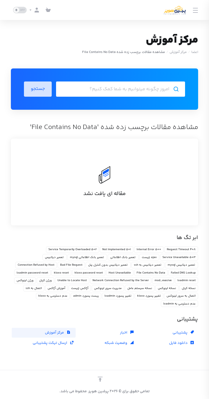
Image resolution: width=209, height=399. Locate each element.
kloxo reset (61, 273)
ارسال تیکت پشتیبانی (53, 343)
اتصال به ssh (34, 288)
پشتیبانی (183, 333)
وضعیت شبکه (119, 343)
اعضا (194, 52)
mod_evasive (163, 280)
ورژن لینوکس (25, 280)
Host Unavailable (120, 273)
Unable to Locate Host (72, 280)
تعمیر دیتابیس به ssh (148, 265)
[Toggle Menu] (195, 10)
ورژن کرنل (45, 280)
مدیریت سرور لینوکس (108, 288)
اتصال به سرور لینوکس (181, 296)
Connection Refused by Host (36, 265)
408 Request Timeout (181, 249)
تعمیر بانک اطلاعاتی (123, 257)
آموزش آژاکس (56, 288)
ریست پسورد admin (86, 296)
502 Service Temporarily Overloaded (72, 249)
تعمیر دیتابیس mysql (182, 265)
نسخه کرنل (189, 288)
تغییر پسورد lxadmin (117, 296)
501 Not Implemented (116, 249)
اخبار (127, 333)
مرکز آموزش (178, 52)
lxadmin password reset (32, 273)
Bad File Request (71, 265)
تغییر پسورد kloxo (149, 296)
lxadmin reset (186, 280)
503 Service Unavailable (179, 257)
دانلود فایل (181, 343)
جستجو (38, 89)
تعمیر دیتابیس (54, 257)
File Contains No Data (151, 273)
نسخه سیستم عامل (139, 288)
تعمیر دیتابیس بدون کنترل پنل (108, 265)
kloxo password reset (89, 273)
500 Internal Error (149, 249)
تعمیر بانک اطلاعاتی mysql (87, 257)
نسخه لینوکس (167, 288)
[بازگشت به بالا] (100, 379)
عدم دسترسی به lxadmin (179, 303)
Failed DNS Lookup (183, 273)
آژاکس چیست (79, 288)
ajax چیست (149, 257)
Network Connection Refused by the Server (121, 280)
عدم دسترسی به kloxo (52, 296)
